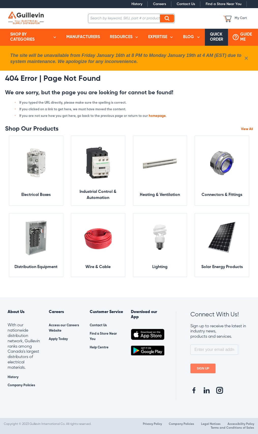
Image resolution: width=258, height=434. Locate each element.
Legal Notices (211, 424)
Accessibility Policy (240, 424)
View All (247, 129)
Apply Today (58, 339)
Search (168, 18)
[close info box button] (246, 58)
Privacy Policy (152, 424)
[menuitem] (33, 37)
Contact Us (186, 4)
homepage (157, 116)
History (136, 4)
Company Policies (21, 385)
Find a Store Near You (223, 4)
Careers (159, 4)
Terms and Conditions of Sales (232, 427)
